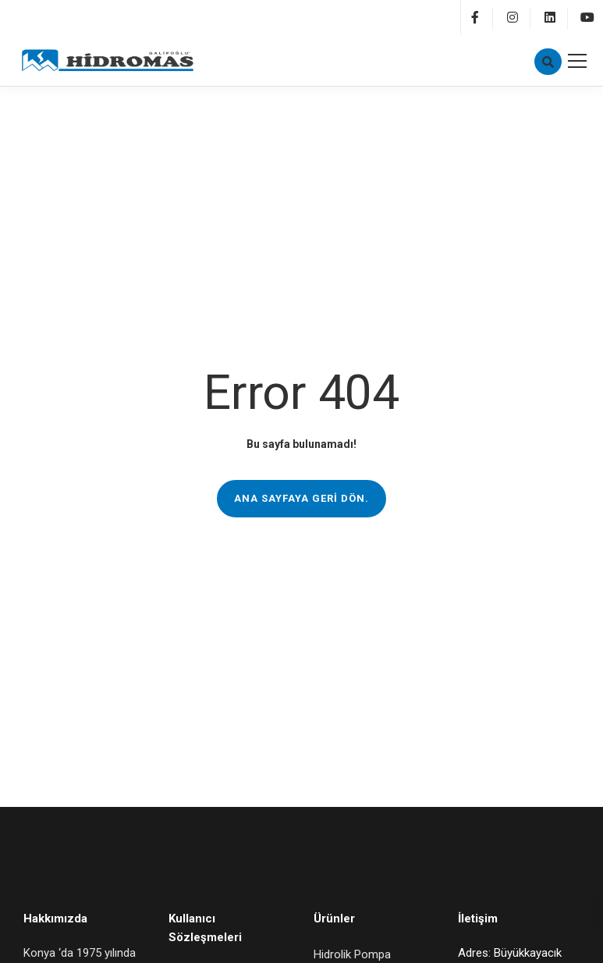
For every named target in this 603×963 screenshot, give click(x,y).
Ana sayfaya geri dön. (301, 498)
